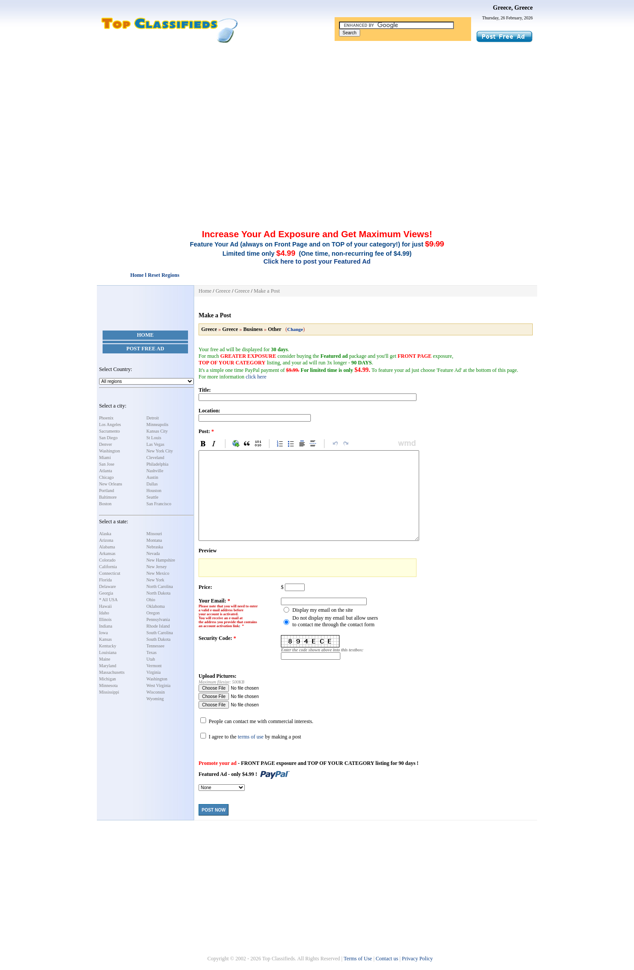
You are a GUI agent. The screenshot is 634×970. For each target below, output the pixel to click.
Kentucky (107, 645)
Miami (105, 457)
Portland (106, 490)
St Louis (154, 437)
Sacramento (109, 431)
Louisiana (107, 652)
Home (145, 335)
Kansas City (157, 431)
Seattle (152, 497)
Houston (154, 490)
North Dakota (159, 593)
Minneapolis (158, 424)
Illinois (105, 619)
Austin (152, 477)
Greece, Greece (513, 7)
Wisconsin (156, 692)
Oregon (153, 612)
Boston (105, 503)
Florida (105, 579)
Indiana (105, 626)
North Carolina (160, 586)
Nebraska (155, 546)
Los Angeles (110, 424)
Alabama (107, 546)
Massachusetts (112, 672)
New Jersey (157, 566)
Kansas (105, 639)
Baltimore (108, 497)
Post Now (213, 810)
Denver (105, 444)
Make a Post (267, 291)
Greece (223, 291)
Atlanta (105, 470)
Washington (109, 450)
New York (156, 579)
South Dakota (159, 639)
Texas (152, 652)
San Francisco (159, 503)
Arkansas (107, 553)
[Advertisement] (317, 109)
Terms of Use (357, 958)
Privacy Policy (417, 958)
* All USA (108, 599)
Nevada (153, 553)
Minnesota (108, 685)
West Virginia (159, 685)
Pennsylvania (158, 619)
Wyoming (155, 698)
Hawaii (105, 606)
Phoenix (106, 417)
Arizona (106, 540)
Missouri (154, 533)
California (108, 566)
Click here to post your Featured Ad (316, 261)
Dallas (152, 483)
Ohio (151, 599)
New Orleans (110, 483)
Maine (105, 659)
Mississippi (109, 692)
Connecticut (109, 573)
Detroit (153, 417)
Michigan (107, 678)
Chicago (106, 477)
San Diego (108, 437)
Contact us (387, 958)
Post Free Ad (145, 348)
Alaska (105, 533)
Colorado (107, 560)
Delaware (107, 586)
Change (295, 329)
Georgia (106, 593)
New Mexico (158, 573)
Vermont (154, 665)
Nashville (155, 470)
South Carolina (160, 632)
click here (256, 377)
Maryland (107, 665)
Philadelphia (158, 464)
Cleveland (156, 457)
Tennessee (156, 645)
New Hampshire (161, 560)
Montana (154, 540)
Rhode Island (158, 626)
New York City (160, 450)
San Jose (106, 464)
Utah (151, 659)
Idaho (104, 612)
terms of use (251, 737)
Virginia (154, 672)
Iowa (103, 632)
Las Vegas (156, 444)
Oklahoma (156, 606)
